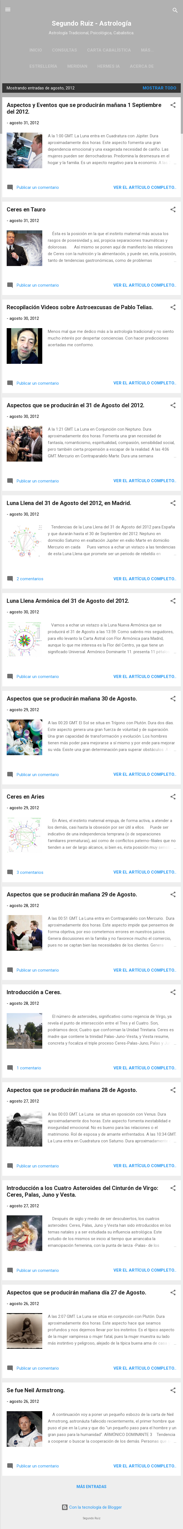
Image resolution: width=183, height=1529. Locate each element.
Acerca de (142, 66)
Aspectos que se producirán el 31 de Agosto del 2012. (75, 405)
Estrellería (43, 66)
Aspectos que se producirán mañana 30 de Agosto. (72, 698)
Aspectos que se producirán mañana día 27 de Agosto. (76, 1292)
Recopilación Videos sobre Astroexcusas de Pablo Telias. (80, 307)
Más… (147, 50)
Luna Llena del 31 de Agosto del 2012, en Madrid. (69, 503)
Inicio (35, 50)
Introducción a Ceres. (34, 992)
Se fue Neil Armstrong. (36, 1390)
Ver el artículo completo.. (144, 187)
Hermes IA (108, 66)
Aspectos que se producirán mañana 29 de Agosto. (72, 894)
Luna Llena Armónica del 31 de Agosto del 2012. (68, 601)
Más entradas (91, 1486)
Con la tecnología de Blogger (91, 1507)
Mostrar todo (159, 88)
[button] (173, 106)
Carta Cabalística (109, 50)
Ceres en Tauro (26, 209)
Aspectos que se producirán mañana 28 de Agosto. (72, 1090)
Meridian (77, 66)
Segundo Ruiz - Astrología (91, 23)
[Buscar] (175, 11)
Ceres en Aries (25, 796)
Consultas (64, 50)
